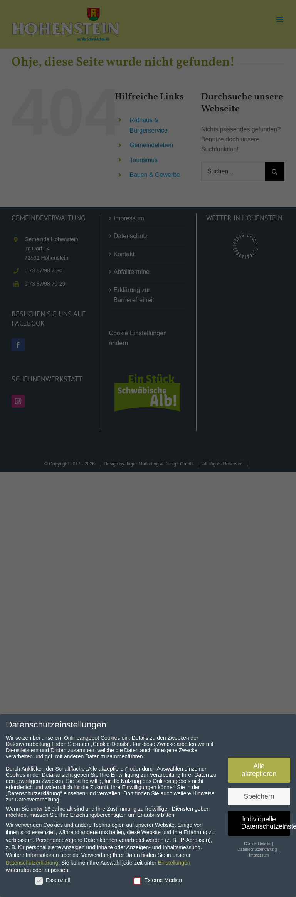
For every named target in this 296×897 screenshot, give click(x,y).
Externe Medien (157, 877)
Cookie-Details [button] (257, 841)
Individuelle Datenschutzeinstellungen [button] (265, 820)
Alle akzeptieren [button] (259, 767)
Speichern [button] (259, 794)
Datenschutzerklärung (32, 860)
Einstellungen (174, 860)
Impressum (259, 852)
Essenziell (52, 877)
